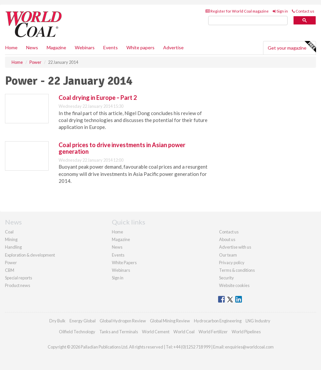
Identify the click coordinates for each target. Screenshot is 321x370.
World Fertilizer (213, 331)
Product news (17, 285)
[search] (248, 20)
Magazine (56, 47)
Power (11, 262)
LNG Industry (258, 320)
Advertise (173, 47)
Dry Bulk (57, 320)
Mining (11, 239)
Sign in (280, 11)
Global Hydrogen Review (123, 320)
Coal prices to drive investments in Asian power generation (122, 148)
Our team (228, 255)
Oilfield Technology (77, 331)
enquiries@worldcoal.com (249, 346)
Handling (13, 247)
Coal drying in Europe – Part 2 (98, 97)
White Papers (124, 262)
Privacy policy (232, 262)
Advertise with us (235, 247)
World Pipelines (246, 331)
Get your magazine (292, 47)
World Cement (155, 331)
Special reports (18, 277)
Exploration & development (30, 255)
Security (226, 277)
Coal (9, 231)
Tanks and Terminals (118, 331)
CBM (9, 270)
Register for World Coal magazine (237, 11)
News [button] (32, 47)
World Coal (184, 331)
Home (11, 47)
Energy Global (82, 320)
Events (110, 47)
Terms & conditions (237, 270)
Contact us (303, 11)
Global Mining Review (170, 320)
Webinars (85, 47)
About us (227, 239)
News (117, 247)
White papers (140, 47)
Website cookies (234, 285)
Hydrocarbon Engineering (218, 320)
